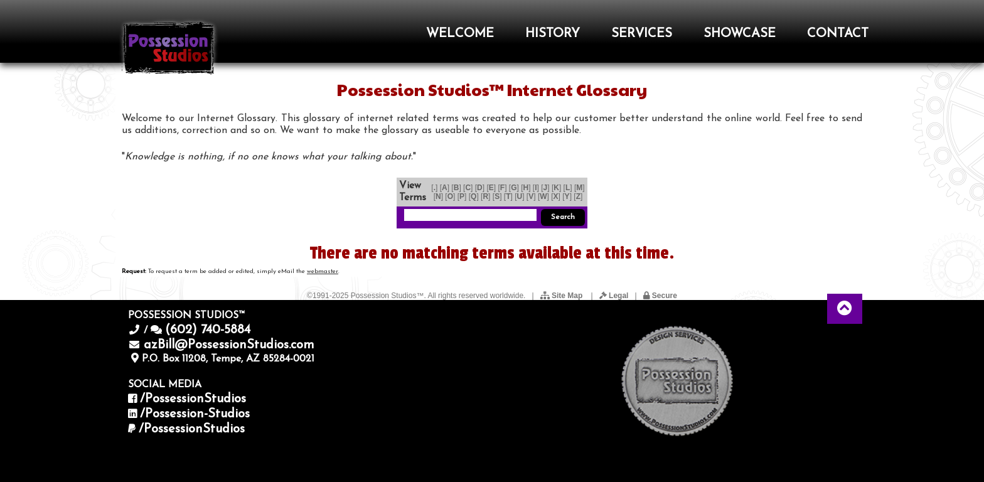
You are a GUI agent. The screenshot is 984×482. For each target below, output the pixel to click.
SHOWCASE (739, 34)
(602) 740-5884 (207, 330)
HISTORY (552, 34)
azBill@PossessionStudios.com (229, 345)
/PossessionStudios (193, 399)
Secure (660, 295)
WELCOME (460, 34)
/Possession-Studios (195, 414)
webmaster (322, 271)
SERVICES (641, 34)
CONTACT (838, 34)
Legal (614, 295)
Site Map (562, 295)
